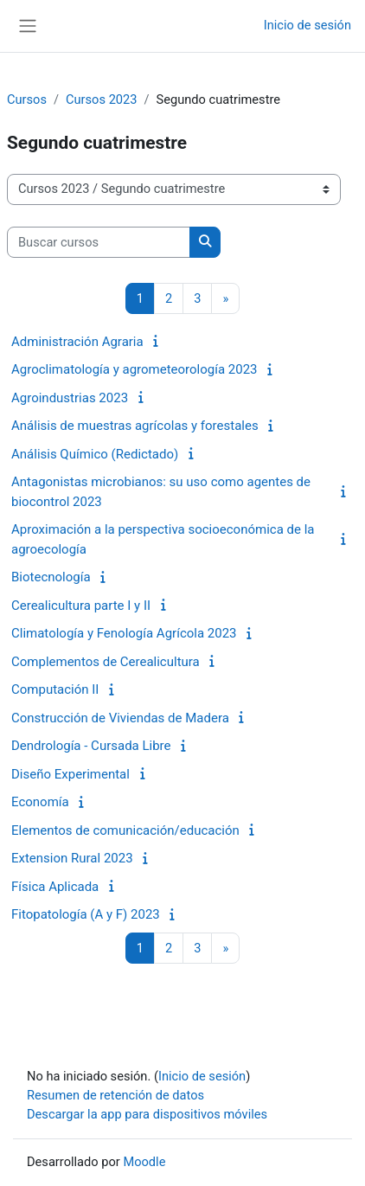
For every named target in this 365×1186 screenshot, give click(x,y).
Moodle (144, 1162)
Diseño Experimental (70, 774)
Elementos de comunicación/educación (125, 830)
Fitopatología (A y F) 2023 (85, 914)
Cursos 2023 (101, 99)
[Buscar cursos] (98, 242)
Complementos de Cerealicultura (105, 662)
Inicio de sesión (307, 25)
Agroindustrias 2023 (69, 398)
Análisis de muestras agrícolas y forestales (135, 425)
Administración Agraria (77, 341)
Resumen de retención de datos (115, 1095)
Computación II (55, 689)
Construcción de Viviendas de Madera (120, 718)
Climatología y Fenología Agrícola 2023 (124, 633)
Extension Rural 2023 (72, 858)
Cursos (27, 99)
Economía (40, 802)
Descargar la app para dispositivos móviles (147, 1114)
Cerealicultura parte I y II (80, 605)
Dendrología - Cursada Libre (91, 745)
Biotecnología (51, 577)
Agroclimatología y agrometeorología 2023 (134, 369)
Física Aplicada (55, 886)
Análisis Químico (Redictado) (94, 454)
